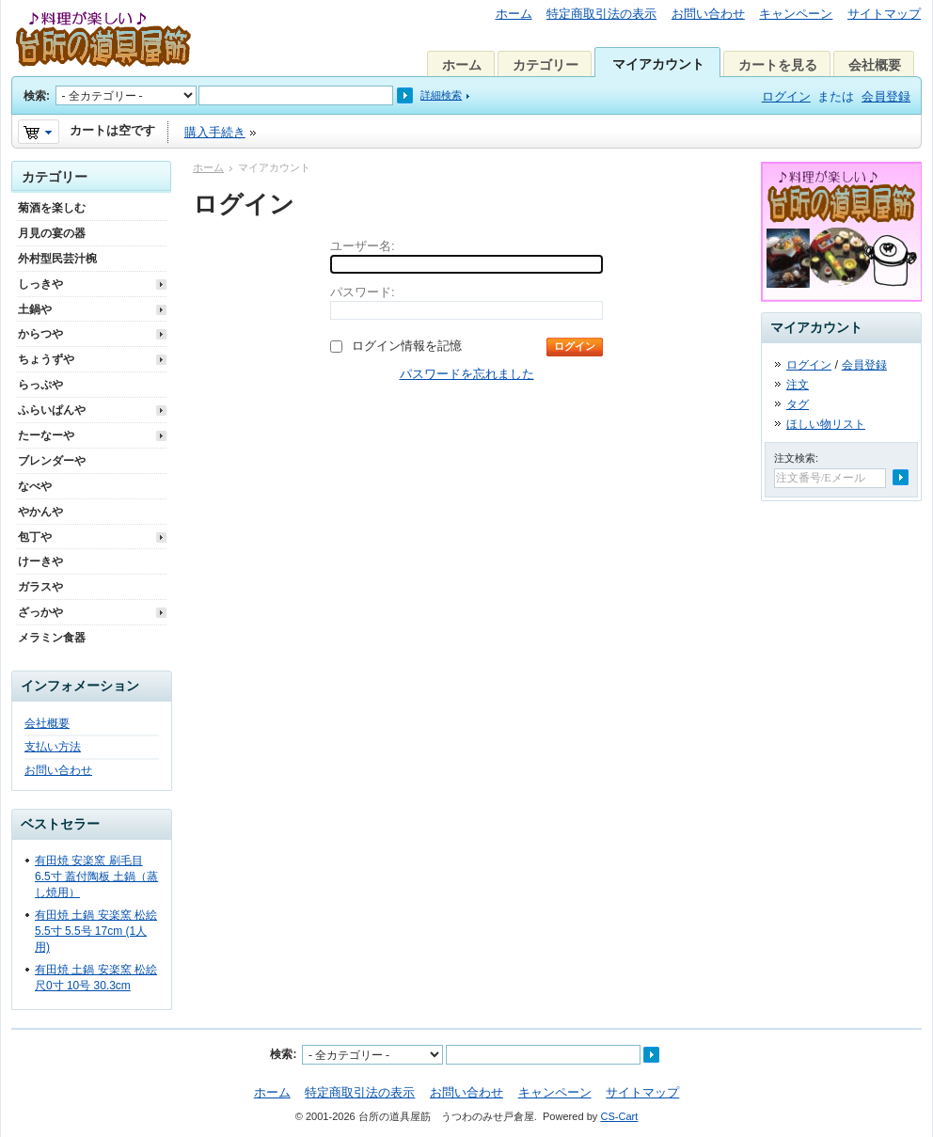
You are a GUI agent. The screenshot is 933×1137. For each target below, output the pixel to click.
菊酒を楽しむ (52, 207)
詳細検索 (441, 95)
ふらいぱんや (52, 410)
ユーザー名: (362, 246)
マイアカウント (658, 63)
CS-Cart (619, 1116)
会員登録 (886, 96)
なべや (35, 486)
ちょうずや (46, 359)
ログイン (786, 96)
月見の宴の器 (52, 233)
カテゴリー (545, 64)
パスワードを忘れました (467, 374)
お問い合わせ (708, 14)
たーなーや (46, 435)
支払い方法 (52, 746)
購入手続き (214, 132)
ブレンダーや (52, 460)
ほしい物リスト (825, 424)
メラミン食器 (52, 637)
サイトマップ (884, 14)
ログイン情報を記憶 (407, 346)
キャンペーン (795, 14)
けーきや (40, 561)
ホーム (514, 14)
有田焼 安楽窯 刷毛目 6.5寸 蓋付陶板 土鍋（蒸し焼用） (96, 876)
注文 (797, 384)
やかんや (40, 511)
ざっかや (40, 612)
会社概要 (874, 64)
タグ (797, 404)
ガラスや (40, 586)
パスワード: (362, 292)
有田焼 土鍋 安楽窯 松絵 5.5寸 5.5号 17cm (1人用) (96, 931)
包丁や (35, 537)
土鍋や (35, 309)
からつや (40, 333)
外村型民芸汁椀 (57, 258)
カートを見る (777, 64)
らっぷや (40, 384)
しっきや (40, 284)
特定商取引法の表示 (601, 14)
